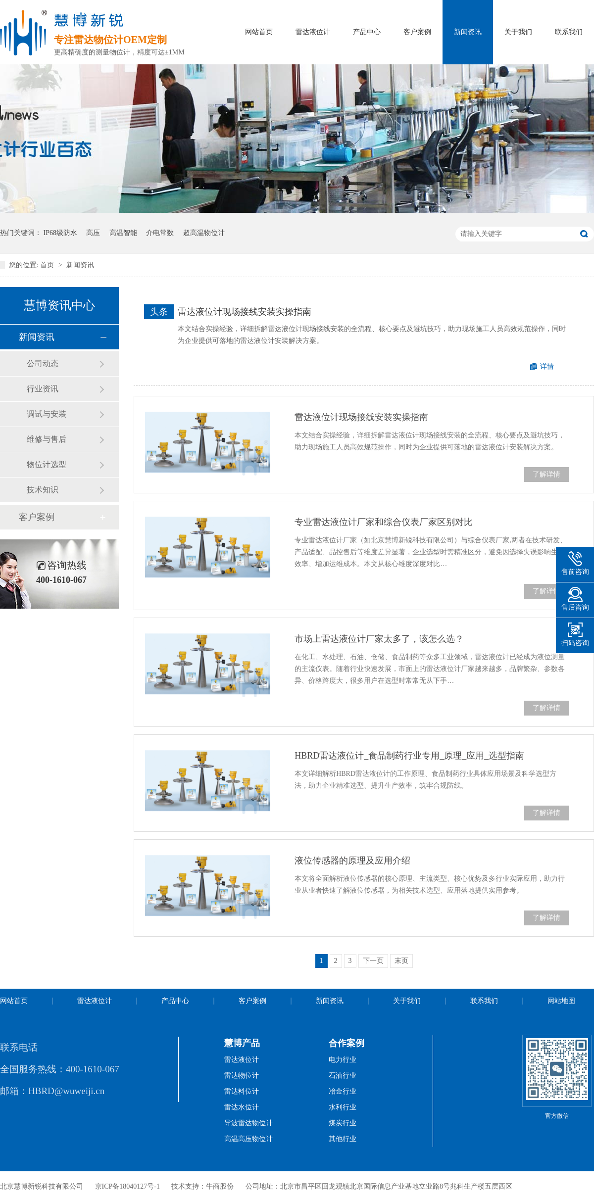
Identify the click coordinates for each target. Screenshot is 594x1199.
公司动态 (42, 363)
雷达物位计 (241, 1075)
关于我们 (518, 32)
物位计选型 (46, 464)
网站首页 (259, 32)
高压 (93, 233)
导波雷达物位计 (248, 1123)
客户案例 (417, 32)
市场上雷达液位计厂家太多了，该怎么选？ (379, 639)
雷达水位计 (241, 1107)
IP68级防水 (60, 233)
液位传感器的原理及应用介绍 (352, 860)
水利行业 (342, 1107)
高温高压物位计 (248, 1139)
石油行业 (342, 1075)
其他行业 (342, 1139)
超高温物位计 (204, 233)
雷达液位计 (313, 32)
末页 (401, 960)
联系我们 (569, 32)
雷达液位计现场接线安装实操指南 (244, 312)
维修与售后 (46, 439)
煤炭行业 (342, 1123)
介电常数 (160, 233)
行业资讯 (42, 388)
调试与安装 (46, 414)
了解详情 (546, 474)
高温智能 (123, 233)
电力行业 (342, 1059)
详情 (547, 366)
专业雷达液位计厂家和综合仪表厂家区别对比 (384, 522)
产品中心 (367, 32)
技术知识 (42, 489)
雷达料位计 (241, 1091)
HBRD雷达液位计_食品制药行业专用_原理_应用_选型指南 (409, 756)
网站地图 (561, 1001)
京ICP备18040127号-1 (127, 1186)
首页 (48, 265)
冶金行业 (342, 1091)
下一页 (373, 960)
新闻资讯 (468, 32)
